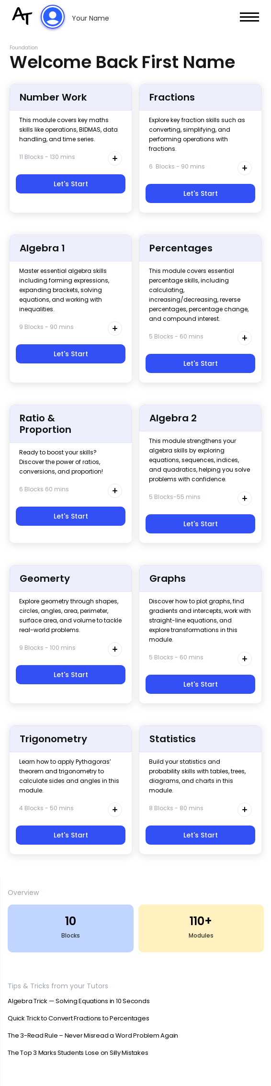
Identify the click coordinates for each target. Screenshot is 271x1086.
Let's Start (71, 184)
